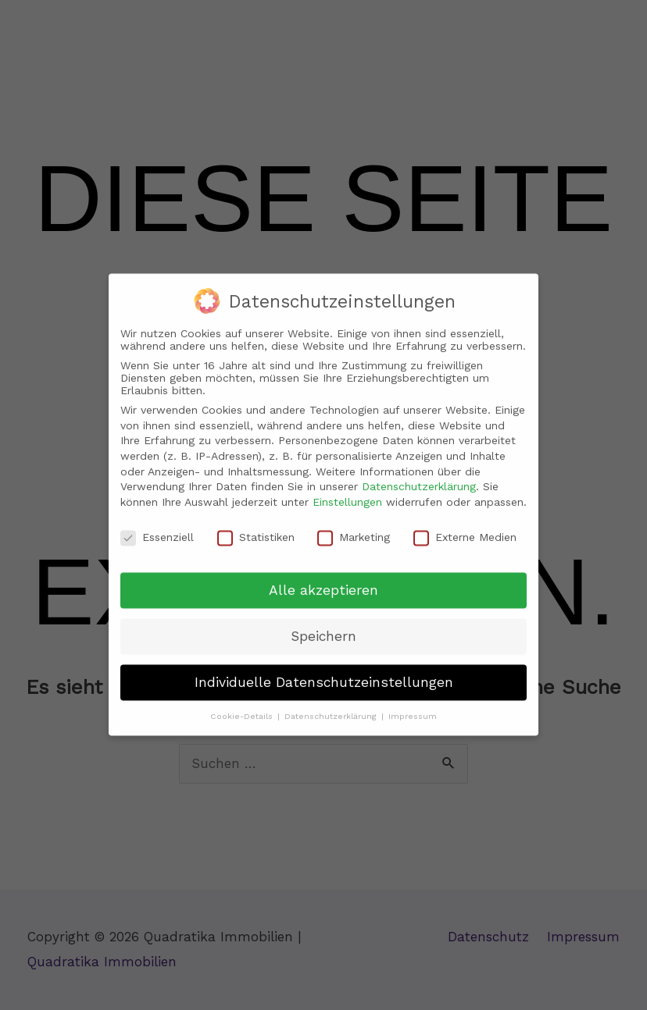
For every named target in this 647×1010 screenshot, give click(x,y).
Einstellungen (347, 490)
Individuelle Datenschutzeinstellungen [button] (324, 671)
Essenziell (157, 525)
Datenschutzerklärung (419, 475)
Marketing (353, 525)
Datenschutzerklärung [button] (332, 705)
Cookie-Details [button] (243, 705)
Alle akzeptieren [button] (323, 579)
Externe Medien (465, 525)
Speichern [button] (323, 625)
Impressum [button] (412, 705)
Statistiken (256, 525)
